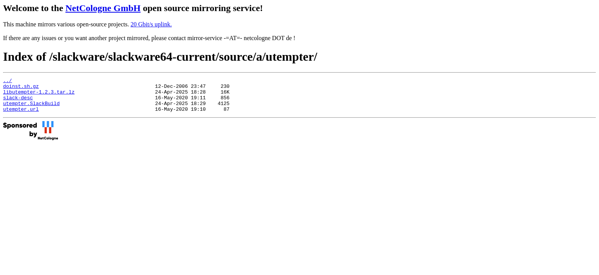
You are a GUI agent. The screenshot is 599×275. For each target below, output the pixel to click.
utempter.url (21, 115)
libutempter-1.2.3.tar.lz (38, 95)
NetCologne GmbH (103, 8)
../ (7, 81)
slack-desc (18, 102)
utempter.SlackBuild (31, 108)
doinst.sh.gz (21, 88)
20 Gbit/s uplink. (151, 24)
